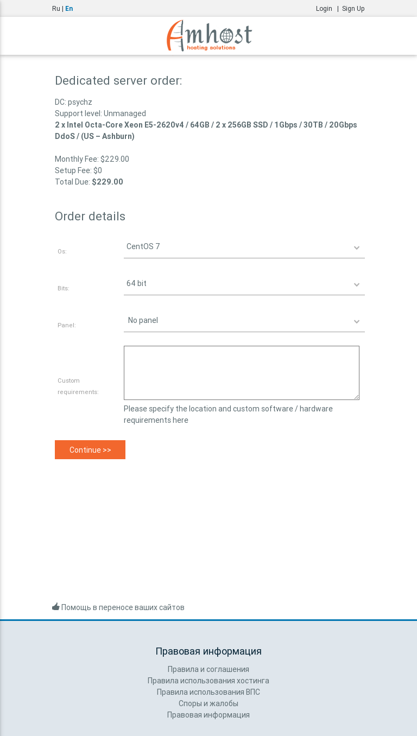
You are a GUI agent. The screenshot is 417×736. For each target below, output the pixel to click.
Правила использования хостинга (208, 681)
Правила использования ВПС (208, 692)
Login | (329, 8)
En (69, 8)
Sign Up (353, 8)
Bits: (64, 288)
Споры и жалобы (208, 703)
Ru (56, 8)
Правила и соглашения (208, 669)
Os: (62, 251)
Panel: (67, 325)
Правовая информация (208, 715)
